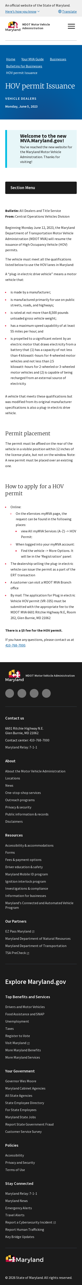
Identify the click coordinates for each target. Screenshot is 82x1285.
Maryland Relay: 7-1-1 (21, 747)
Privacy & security (18, 807)
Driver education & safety (24, 867)
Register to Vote (17, 1036)
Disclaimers (14, 821)
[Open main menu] (71, 26)
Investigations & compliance (26, 888)
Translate (67, 11)
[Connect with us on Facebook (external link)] (34, 693)
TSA (17, 953)
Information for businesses (25, 895)
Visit (17, 1043)
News (9, 785)
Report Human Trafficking (24, 1229)
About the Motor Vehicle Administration (35, 771)
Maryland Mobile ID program (26, 874)
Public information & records (27, 814)
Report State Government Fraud (29, 1124)
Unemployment (17, 1021)
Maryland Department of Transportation (35, 945)
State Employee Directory (24, 1103)
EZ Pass (20, 931)
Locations (12, 778)
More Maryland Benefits (23, 1050)
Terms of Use (15, 1170)
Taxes (9, 1028)
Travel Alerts (14, 1215)
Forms (10, 852)
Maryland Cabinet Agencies (25, 1088)
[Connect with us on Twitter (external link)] (46, 693)
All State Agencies (18, 1095)
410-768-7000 (15, 645)
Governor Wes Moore (20, 1081)
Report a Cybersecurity (30, 1222)
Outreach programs (20, 800)
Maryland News (16, 1200)
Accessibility (14, 1155)
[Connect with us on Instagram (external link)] (9, 693)
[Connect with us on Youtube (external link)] (21, 693)
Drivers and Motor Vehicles (25, 1007)
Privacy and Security (20, 1162)
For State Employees (21, 1110)
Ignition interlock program (25, 881)
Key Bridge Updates (19, 1236)
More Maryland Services (22, 1057)
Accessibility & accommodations (29, 845)
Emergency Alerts (18, 1208)
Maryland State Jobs (20, 1117)
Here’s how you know (23, 11)
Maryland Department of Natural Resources (38, 938)
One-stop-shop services (23, 792)
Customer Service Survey (23, 1131)
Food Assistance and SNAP (24, 1014)
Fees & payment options (23, 859)
